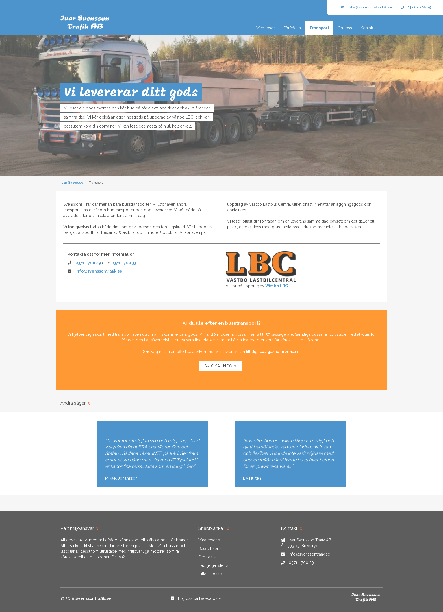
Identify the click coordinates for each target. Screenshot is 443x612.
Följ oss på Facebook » (196, 598)
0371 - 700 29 (416, 7)
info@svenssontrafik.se (367, 7)
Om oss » (207, 557)
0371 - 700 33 (123, 262)
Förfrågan (292, 28)
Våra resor (265, 28)
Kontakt (367, 28)
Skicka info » (220, 366)
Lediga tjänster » (213, 565)
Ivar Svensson (73, 183)
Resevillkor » (210, 548)
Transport (319, 28)
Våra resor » (209, 540)
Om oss (345, 28)
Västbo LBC (276, 286)
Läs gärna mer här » (279, 351)
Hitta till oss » (210, 574)
